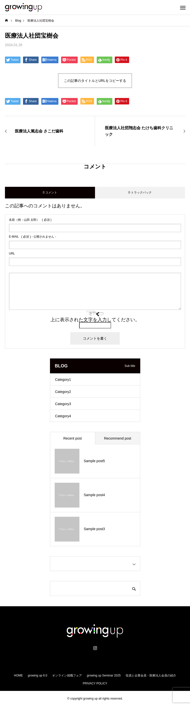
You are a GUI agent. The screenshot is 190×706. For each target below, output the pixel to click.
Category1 (63, 380)
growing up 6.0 (37, 675)
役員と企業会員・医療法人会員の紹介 (151, 675)
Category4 (63, 416)
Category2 (63, 392)
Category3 (63, 404)
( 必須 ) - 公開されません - (32, 236)
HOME (18, 675)
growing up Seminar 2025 (104, 675)
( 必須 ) (30, 219)
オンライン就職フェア (67, 675)
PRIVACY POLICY (95, 683)
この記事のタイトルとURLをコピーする (95, 81)
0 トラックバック (140, 192)
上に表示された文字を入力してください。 (95, 319)
